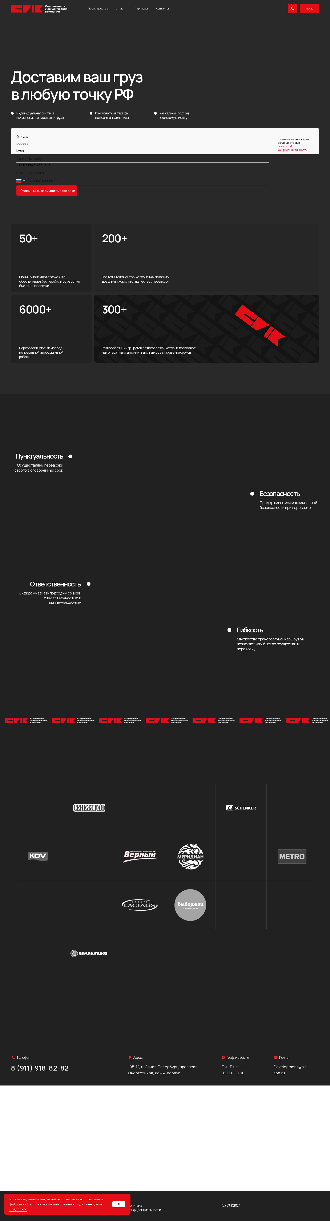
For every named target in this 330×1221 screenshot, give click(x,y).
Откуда (22, 136)
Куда (20, 150)
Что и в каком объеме (33, 165)
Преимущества (98, 8)
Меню (309, 8)
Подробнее (18, 1209)
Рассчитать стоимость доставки (48, 190)
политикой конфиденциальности (292, 148)
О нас (120, 8)
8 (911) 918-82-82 (40, 1068)
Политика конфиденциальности (144, 1207)
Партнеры (141, 8)
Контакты (162, 8)
